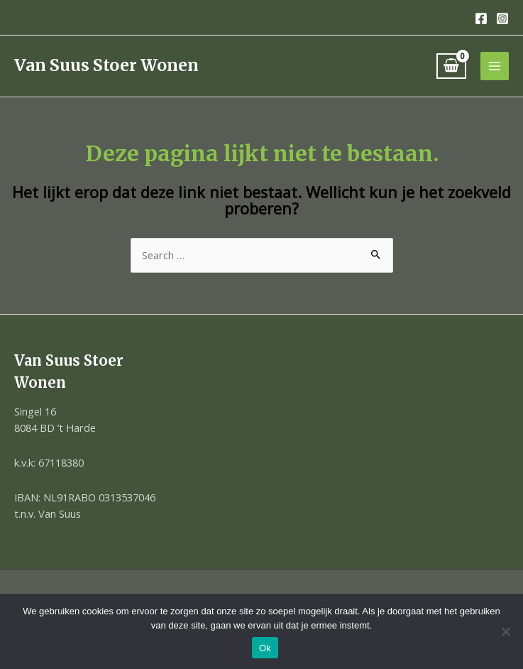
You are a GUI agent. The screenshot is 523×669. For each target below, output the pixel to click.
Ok (265, 648)
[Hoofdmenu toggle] (494, 66)
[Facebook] (481, 18)
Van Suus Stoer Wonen (106, 65)
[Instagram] (502, 18)
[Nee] (505, 631)
